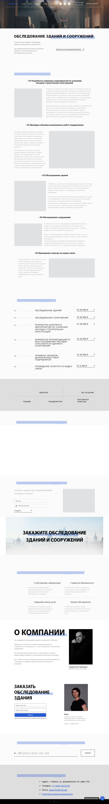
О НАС (23, 4)
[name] (30, 501)
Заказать (30, 715)
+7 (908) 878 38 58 (78, 5)
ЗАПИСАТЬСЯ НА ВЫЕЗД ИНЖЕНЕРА (68, 49)
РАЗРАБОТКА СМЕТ (37, 4)
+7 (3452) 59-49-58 (78, 2)
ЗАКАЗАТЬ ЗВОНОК (92, 3)
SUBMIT (23, 511)
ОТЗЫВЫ (45, 4)
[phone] (30, 710)
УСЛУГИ (30, 4)
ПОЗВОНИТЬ (88, 753)
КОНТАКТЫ (53, 4)
